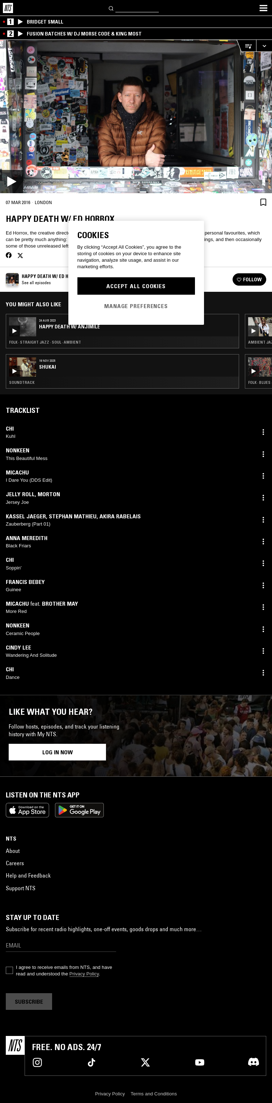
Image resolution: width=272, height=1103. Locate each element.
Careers (15, 863)
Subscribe (29, 1001)
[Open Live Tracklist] (246, 46)
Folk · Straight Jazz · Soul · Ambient (45, 342)
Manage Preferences (136, 306)
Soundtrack (21, 382)
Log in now (57, 752)
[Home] (8, 8)
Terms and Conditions (154, 1093)
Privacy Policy (84, 973)
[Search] (111, 7)
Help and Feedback (28, 875)
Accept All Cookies (136, 286)
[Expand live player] (264, 46)
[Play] (136, 116)
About (13, 850)
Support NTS (20, 888)
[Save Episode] (263, 202)
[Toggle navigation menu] (263, 8)
